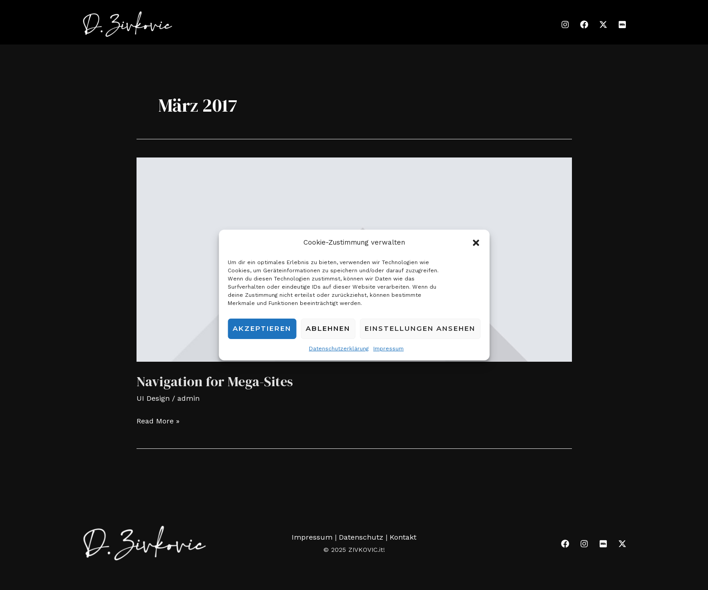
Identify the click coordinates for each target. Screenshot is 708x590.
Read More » (158, 419)
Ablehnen (328, 328)
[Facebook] (584, 24)
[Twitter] (603, 24)
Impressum (388, 348)
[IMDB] (622, 24)
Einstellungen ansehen (420, 328)
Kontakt (403, 537)
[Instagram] (565, 24)
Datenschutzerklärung (339, 348)
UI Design (153, 398)
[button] (475, 242)
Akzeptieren (262, 328)
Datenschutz (362, 537)
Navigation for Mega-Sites (215, 381)
